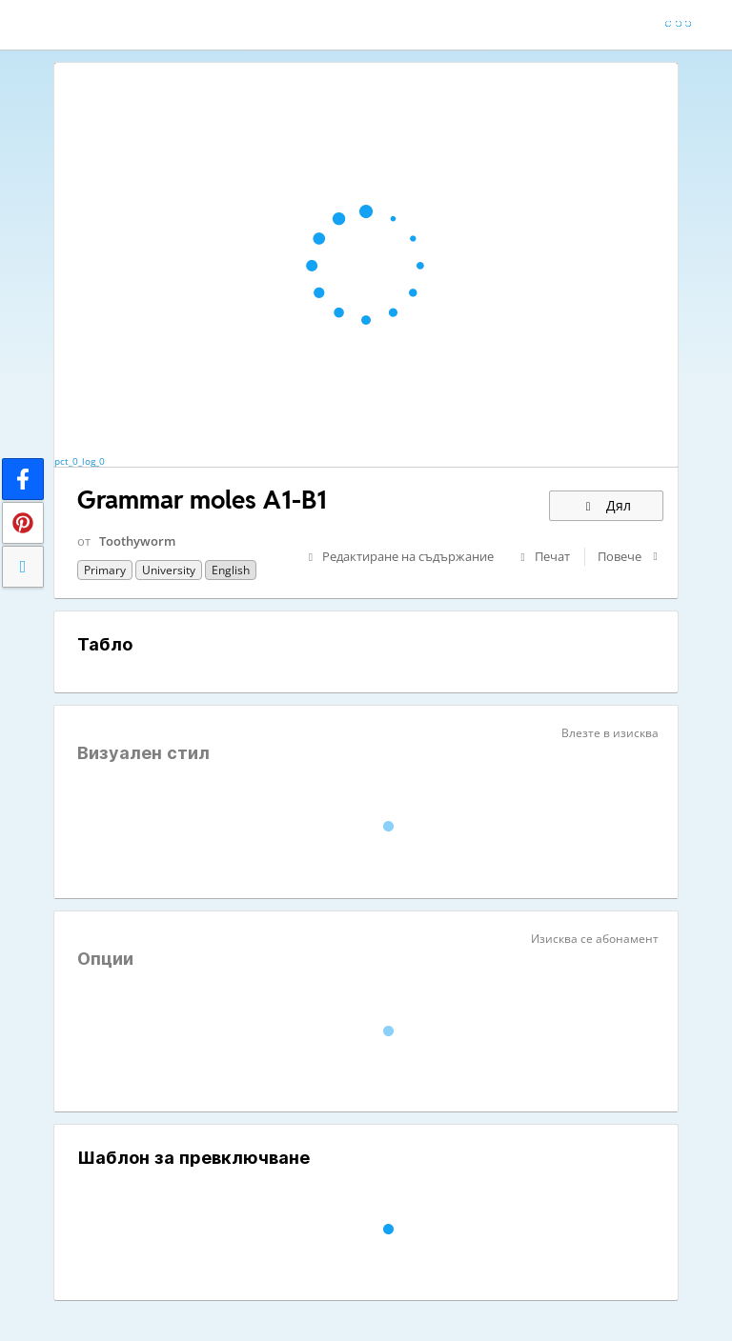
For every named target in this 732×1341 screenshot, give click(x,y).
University (168, 570)
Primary (105, 570)
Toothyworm (137, 541)
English (231, 570)
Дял (606, 505)
